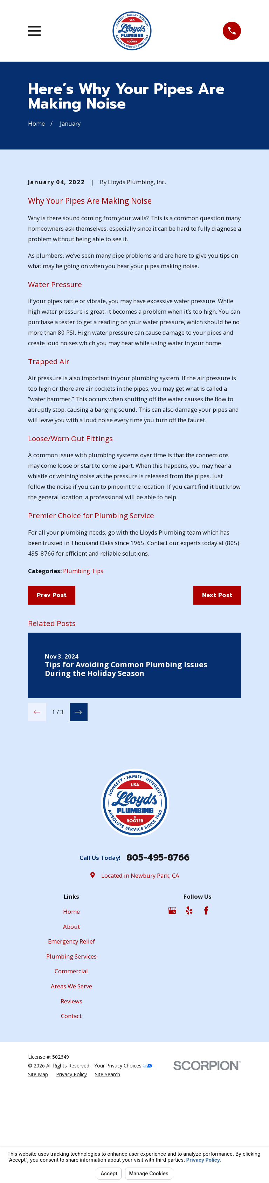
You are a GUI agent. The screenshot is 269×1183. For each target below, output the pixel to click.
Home (71, 1028)
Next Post (217, 712)
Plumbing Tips (83, 688)
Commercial (71, 1088)
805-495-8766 (157, 974)
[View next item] (79, 829)
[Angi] (223, 1027)
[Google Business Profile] (172, 1027)
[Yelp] (189, 1027)
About (71, 1043)
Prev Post (52, 712)
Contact (71, 1133)
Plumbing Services (71, 1073)
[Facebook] (206, 1027)
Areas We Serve (71, 1103)
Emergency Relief (71, 1058)
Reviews (71, 1118)
